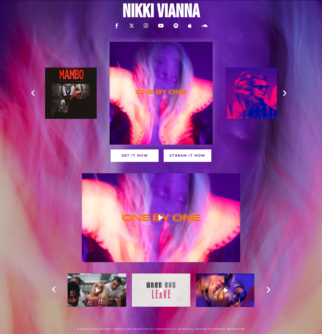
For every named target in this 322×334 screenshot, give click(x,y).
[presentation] (49, 307)
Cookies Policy (166, 329)
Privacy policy (143, 329)
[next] (283, 93)
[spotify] (175, 26)
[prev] (33, 93)
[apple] (190, 26)
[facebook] (116, 25)
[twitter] (131, 26)
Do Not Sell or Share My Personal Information (211, 329)
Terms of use (122, 329)
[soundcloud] (204, 26)
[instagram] (146, 26)
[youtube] (161, 26)
